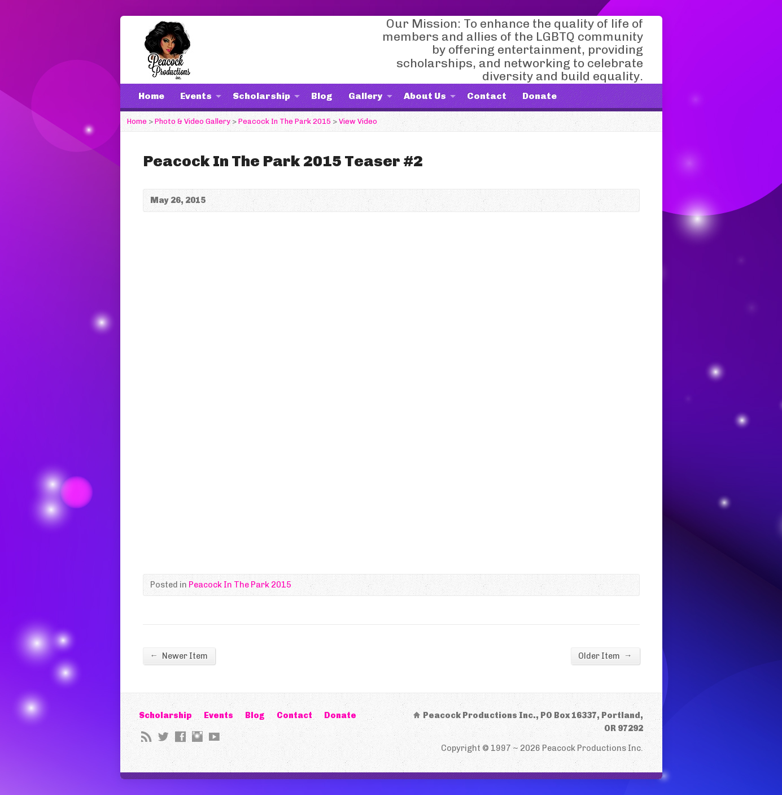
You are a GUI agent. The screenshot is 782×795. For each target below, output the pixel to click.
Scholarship (261, 95)
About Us (425, 95)
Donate (539, 95)
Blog (322, 95)
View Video (358, 121)
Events (196, 95)
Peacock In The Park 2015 (284, 121)
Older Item (605, 655)
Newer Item (179, 655)
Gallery (365, 95)
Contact (486, 95)
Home (151, 95)
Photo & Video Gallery (192, 121)
